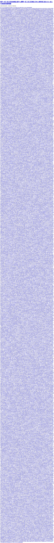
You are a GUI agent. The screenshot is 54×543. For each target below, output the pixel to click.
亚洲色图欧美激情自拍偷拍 (7, 201)
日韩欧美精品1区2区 (3, 155)
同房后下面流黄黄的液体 (25, 407)
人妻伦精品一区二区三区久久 (13, 145)
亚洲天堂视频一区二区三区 (15, 432)
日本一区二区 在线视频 (7, 153)
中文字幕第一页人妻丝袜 (40, 432)
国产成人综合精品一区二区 (46, 520)
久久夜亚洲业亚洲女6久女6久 (20, 125)
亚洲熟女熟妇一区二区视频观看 (44, 309)
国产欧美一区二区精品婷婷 (24, 270)
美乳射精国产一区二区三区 (45, 84)
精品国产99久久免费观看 (33, 337)
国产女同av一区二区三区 (11, 361)
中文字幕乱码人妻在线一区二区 (45, 242)
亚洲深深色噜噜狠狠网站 (39, 304)
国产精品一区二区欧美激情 (20, 115)
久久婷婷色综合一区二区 (47, 67)
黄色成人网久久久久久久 (11, 103)
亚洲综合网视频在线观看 (28, 374)
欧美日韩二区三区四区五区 (22, 221)
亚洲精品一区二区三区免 (43, 181)
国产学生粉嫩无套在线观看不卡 (25, 228)
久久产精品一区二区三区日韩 (47, 221)
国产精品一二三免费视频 (34, 30)
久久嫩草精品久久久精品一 (37, 62)
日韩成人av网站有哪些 (6, 286)
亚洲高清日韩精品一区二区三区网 (39, 201)
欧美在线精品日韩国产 (12, 209)
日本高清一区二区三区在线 (42, 505)
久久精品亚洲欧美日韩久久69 (33, 95)
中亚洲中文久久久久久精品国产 (8, 160)
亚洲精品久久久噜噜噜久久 (24, 22)
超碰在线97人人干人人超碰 (27, 531)
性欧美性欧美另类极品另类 (42, 54)
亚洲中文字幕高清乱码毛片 (5, 360)
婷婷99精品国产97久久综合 (24, 316)
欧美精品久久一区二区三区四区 (18, 536)
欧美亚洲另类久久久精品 (44, 350)
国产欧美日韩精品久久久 (22, 490)
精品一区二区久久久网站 (39, 86)
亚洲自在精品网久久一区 (17, 308)
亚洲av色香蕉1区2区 (49, 308)
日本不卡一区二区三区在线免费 (13, 366)
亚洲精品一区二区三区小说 (10, 524)
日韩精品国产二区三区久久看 (36, 29)
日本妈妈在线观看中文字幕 (34, 362)
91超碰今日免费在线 (36, 295)
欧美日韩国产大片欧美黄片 (41, 294)
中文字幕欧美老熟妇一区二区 (41, 35)
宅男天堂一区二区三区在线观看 (31, 491)
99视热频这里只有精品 (6, 266)
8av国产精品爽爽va (49, 460)
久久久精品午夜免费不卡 (28, 127)
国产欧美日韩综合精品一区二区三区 (28, 106)
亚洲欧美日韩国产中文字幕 (27, 186)
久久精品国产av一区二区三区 (13, 254)
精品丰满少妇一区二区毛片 (11, 165)
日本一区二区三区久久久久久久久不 (16, 382)
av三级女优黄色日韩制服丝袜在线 (43, 211)
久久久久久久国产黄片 (43, 47)
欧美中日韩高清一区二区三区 (45, 226)
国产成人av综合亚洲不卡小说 (31, 425)
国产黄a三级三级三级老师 (8, 438)
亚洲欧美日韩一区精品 (17, 389)
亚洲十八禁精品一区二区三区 (28, 115)
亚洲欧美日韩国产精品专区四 (20, 242)
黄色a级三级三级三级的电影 (16, 230)
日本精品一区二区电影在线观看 (39, 148)
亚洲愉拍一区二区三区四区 (9, 162)
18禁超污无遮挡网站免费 (44, 258)
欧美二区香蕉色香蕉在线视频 (24, 451)
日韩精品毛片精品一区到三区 (21, 266)
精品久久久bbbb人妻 (20, 533)
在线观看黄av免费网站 (46, 39)
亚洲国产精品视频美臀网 (28, 76)
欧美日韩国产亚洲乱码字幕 (17, 386)
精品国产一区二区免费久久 (35, 195)
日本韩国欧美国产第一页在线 (28, 415)
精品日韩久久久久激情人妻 (40, 300)
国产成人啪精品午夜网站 (46, 481)
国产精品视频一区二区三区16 (19, 247)
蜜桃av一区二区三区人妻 (27, 225)
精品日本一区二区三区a (34, 136)
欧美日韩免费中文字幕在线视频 (21, 113)
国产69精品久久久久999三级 (45, 40)
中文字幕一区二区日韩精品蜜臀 (42, 70)
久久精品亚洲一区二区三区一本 (12, 301)
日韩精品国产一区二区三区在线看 (10, 106)
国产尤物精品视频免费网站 (9, 41)
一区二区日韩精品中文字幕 (9, 262)
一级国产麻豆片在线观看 (41, 139)
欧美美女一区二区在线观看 (32, 392)
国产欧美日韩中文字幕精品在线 (44, 386)
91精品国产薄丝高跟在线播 (19, 136)
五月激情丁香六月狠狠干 (11, 385)
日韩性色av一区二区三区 (37, 426)
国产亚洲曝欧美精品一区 (32, 401)
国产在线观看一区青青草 (21, 280)
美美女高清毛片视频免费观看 (25, 377)
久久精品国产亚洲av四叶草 (26, 498)
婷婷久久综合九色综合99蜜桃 (10, 34)
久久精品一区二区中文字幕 (19, 181)
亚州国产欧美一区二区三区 (35, 98)
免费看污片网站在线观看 (35, 229)
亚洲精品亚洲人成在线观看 (6, 516)
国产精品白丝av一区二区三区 (11, 39)
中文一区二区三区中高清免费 (6, 348)
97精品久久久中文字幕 (15, 296)
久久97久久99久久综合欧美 (16, 30)
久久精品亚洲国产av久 (5, 272)
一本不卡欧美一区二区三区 (36, 269)
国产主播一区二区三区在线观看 (36, 531)
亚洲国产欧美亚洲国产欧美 (45, 521)
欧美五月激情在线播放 (27, 267)
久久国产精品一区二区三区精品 (12, 476)
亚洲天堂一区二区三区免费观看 (33, 51)
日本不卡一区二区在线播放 (24, 485)
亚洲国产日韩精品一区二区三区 (38, 185)
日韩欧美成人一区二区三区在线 (22, 317)
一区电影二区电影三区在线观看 (16, 245)
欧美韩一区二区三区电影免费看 (43, 30)
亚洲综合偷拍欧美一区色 (17, 416)
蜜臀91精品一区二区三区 (5, 185)
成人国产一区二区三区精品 (7, 480)
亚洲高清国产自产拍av (37, 217)
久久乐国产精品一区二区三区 (45, 354)
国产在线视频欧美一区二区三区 (10, 410)
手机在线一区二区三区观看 (35, 137)
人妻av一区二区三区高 (25, 349)
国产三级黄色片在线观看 (44, 135)
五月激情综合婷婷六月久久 (33, 537)
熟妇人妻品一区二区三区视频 (43, 406)
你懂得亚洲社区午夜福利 (45, 439)
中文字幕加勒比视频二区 (18, 464)
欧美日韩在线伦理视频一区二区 (16, 505)
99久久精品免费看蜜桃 (34, 70)
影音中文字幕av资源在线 (12, 443)
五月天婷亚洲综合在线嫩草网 (5, 418)
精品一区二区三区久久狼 (36, 247)
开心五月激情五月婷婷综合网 (18, 81)
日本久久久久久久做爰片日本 (44, 295)
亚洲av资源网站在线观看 (25, 343)
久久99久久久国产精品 (16, 373)
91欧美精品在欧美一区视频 (14, 73)
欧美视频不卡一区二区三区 (41, 144)
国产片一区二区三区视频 (39, 94)
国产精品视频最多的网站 (20, 506)
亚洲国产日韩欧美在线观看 (21, 84)
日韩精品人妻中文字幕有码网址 (6, 321)
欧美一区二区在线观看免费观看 (31, 37)
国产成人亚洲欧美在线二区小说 (27, 236)
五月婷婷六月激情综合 (8, 30)
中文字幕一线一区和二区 (23, 35)
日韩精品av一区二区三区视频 (17, 198)
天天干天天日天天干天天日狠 (8, 98)
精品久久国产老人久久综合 (48, 83)
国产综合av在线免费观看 (36, 374)
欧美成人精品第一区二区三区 (13, 458)
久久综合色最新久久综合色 (10, 81)
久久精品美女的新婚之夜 (19, 293)
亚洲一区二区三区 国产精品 (42, 358)
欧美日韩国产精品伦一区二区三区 (19, 260)
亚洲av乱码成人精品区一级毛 (49, 360)
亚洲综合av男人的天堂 (3, 258)
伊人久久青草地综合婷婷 (41, 302)
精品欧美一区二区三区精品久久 (46, 162)
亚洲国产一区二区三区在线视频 (44, 130)
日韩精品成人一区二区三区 (28, 381)
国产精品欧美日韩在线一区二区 (26, 308)
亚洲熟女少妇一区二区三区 (18, 176)
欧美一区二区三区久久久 (7, 107)
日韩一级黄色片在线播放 (14, 259)
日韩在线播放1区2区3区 (33, 489)
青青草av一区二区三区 (16, 18)
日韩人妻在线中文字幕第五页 (12, 23)
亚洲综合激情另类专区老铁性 (13, 221)
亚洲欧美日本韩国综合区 (16, 147)
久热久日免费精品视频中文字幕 (48, 157)
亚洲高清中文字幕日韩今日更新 (33, 271)
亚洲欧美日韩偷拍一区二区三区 (20, 353)
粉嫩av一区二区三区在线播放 (12, 164)
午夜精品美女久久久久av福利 (24, 32)
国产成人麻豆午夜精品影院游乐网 (17, 226)
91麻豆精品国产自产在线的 (46, 345)
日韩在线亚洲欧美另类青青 (10, 161)
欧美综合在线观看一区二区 (13, 235)
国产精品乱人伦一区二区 (38, 106)
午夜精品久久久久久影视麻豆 (27, 258)
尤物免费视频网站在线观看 (23, 348)
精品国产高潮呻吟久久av (46, 170)
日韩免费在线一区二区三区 (28, 105)
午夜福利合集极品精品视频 (40, 402)
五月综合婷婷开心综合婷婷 (46, 120)
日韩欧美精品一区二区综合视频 (32, 450)
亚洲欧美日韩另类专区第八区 (15, 336)
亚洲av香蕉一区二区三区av (26, 243)
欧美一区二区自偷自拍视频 (9, 315)
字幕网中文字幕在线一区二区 (24, 455)
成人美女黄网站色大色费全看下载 (25, 70)
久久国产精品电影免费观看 (8, 504)
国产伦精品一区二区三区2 (6, 157)
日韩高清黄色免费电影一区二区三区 (38, 215)
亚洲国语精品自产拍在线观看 (29, 272)
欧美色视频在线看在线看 (45, 89)
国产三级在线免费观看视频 (43, 431)
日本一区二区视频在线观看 (34, 375)
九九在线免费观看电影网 (39, 373)
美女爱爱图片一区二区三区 (29, 185)
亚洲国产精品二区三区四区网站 (24, 144)
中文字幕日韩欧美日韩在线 (28, 260)
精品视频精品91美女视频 (30, 194)
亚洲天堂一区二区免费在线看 (40, 296)
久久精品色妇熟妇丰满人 (48, 26)
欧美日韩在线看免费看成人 (49, 46)
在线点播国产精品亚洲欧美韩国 (37, 209)
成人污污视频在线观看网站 (29, 246)
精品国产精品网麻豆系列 (29, 13)
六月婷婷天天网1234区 (8, 228)
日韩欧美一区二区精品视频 (38, 202)
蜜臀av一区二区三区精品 (4, 148)
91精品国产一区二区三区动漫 (36, 138)
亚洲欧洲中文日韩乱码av (23, 170)
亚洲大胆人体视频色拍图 (25, 99)
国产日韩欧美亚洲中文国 (31, 414)
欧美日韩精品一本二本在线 (36, 395)
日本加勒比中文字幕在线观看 (44, 444)
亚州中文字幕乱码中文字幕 (15, 144)
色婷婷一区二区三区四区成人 (14, 219)
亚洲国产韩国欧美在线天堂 (40, 88)
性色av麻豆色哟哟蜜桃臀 (47, 168)
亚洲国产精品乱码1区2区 (43, 532)
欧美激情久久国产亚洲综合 (28, 120)
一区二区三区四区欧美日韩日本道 (9, 349)
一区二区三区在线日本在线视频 (12, 482)
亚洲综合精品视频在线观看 (9, 198)
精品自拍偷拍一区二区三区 (30, 480)
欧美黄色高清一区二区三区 (18, 190)
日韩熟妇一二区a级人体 (19, 38)
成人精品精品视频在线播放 (38, 449)
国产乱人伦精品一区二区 (9, 171)
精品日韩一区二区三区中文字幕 (9, 131)
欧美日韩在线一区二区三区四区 (17, 332)
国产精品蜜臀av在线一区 (42, 31)
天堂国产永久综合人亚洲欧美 (18, 90)
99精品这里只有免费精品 (30, 449)
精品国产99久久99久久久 (5, 287)
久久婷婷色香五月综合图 (18, 135)
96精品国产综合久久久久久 (18, 277)
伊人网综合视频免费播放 (31, 73)
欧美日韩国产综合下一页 (46, 292)
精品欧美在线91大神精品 (35, 225)
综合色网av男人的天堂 (10, 377)
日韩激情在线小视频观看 (37, 164)
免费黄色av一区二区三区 (18, 243)
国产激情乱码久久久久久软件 (11, 206)
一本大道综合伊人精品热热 (7, 88)
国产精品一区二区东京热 (44, 34)
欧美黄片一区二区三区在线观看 (42, 48)
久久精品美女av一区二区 (10, 57)
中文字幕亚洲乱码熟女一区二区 (41, 244)
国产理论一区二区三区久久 (7, 70)
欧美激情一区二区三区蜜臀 (29, 295)
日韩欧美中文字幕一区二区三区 (45, 63)
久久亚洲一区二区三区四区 (47, 327)
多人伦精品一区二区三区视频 (32, 111)
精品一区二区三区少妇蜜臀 (9, 263)
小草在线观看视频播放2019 (11, 223)
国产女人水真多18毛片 (13, 86)
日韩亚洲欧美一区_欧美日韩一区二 (29, 524)
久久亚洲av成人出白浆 (31, 79)
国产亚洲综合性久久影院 (27, 49)
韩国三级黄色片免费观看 (17, 234)
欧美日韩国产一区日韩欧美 (38, 17)
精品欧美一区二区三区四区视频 (28, 103)
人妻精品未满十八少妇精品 (7, 468)
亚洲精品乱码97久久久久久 (7, 512)
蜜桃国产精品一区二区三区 (21, 133)
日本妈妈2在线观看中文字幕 (20, 231)
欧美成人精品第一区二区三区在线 (21, 56)
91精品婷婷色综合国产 (19, 258)
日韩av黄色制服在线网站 (22, 58)
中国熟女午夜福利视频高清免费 (32, 409)
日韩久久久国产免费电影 (7, 139)
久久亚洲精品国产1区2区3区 (4, 119)
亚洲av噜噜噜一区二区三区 (32, 294)
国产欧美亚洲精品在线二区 (21, 64)
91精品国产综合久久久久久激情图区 (44, 24)
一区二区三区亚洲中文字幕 (16, 204)
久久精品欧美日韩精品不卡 (37, 521)
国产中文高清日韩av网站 (47, 173)
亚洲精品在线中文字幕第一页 (21, 454)
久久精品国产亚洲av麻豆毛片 (30, 525)
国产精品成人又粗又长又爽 (46, 115)
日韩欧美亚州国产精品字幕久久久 (23, 500)
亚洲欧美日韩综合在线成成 (20, 188)
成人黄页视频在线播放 (30, 356)
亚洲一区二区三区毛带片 (45, 325)
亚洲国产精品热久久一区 (41, 413)
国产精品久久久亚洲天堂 (11, 444)
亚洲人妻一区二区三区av (42, 18)
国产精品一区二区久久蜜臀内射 (15, 418)
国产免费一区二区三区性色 (44, 239)
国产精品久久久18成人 (8, 302)
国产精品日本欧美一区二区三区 (24, 358)
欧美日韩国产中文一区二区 (41, 398)
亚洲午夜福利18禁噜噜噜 (18, 114)
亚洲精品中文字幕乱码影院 (35, 332)
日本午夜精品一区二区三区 (22, 446)
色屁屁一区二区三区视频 (7, 42)
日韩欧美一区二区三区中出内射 (9, 90)
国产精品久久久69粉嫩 (37, 513)
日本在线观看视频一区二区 (33, 116)
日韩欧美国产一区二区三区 (26, 515)
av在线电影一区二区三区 (42, 362)
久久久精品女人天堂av (11, 256)
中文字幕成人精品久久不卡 (4, 209)
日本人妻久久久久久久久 (31, 264)
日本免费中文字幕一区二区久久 (13, 179)
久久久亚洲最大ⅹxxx (20, 305)
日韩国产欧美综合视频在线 (10, 288)
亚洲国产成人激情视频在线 (27, 136)
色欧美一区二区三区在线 (16, 425)
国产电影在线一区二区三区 (16, 468)
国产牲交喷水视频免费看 (12, 439)
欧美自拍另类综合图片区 (23, 14)
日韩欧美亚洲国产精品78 (37, 194)
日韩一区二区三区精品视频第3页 (27, 162)
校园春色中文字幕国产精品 (38, 397)
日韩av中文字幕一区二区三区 (35, 498)
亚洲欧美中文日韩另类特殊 (43, 137)
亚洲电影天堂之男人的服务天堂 (20, 173)
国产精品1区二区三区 (49, 213)
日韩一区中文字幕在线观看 (7, 538)
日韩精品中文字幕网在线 (11, 426)
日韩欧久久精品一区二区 (4, 361)
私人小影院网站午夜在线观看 (24, 504)
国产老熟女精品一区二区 (10, 243)
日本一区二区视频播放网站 (32, 500)
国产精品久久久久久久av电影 (16, 92)
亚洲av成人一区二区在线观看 (26, 198)
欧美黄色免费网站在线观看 (42, 424)
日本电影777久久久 (17, 48)
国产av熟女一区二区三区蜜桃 (44, 15)
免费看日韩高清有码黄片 (23, 154)
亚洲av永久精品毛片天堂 (37, 203)
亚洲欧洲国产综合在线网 (31, 300)
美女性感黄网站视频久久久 (25, 160)
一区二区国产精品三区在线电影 (34, 532)
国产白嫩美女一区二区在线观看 (14, 360)
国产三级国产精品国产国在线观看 (37, 328)
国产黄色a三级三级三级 (19, 350)
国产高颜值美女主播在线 (34, 267)
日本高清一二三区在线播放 (14, 465)
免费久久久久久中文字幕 (24, 21)
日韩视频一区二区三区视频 (26, 261)
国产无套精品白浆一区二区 (7, 32)
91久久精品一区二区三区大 (13, 119)
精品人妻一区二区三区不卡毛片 (11, 227)
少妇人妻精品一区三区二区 (23, 483)
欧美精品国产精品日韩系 (30, 399)
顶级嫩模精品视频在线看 (15, 46)
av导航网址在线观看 (28, 242)
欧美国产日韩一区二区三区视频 (29, 163)
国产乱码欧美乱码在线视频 (7, 184)
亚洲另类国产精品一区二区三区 (14, 483)
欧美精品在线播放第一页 (19, 29)
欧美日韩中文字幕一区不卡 (17, 315)
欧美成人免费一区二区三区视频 (33, 21)
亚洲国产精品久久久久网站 (49, 220)
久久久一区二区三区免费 (15, 341)
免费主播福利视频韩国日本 (42, 212)
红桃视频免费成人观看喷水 (49, 32)
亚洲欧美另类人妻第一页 (49, 446)
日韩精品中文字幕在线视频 (21, 287)
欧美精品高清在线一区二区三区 (30, 394)
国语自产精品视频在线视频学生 (47, 163)
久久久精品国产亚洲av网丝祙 (19, 105)
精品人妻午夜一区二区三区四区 (32, 286)
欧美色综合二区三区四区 (43, 503)
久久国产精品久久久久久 (17, 398)
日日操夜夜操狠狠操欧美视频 (40, 37)
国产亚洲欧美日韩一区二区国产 (15, 455)
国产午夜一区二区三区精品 (43, 351)
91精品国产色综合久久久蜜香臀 (23, 88)
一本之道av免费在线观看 (48, 177)
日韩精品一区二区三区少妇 (30, 342)
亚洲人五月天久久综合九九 (5, 472)
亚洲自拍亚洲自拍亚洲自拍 (11, 350)
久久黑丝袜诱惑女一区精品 (22, 201)
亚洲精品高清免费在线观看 (16, 129)
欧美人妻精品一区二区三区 (29, 80)
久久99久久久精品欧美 (10, 135)
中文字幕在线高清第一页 (16, 78)
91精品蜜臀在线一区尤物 (19, 24)
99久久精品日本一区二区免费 (35, 386)
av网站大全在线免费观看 (29, 287)
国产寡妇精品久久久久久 (24, 42)
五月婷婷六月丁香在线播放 (22, 193)
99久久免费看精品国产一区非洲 (6, 51)
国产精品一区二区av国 (24, 237)
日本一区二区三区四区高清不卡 (25, 30)
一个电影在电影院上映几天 (27, 166)
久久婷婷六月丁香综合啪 (49, 230)
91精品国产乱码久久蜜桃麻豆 (22, 238)
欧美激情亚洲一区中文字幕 (47, 80)
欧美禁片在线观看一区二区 (40, 26)
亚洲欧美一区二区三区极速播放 (29, 75)
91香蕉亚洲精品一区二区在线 (42, 95)
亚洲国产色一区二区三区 (48, 365)
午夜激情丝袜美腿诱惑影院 (27, 395)
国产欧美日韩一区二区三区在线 (48, 473)
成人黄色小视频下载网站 (43, 156)
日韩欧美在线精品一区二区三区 (7, 79)
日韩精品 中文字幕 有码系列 (14, 170)
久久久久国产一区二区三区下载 (43, 515)
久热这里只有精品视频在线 (26, 161)
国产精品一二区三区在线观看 (9, 299)
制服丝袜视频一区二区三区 (44, 496)
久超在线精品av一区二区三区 (45, 539)
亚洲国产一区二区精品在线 (49, 512)
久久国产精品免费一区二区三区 (39, 408)
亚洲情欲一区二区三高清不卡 (35, 189)
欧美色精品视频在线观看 (7, 152)
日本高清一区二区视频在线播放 (48, 255)
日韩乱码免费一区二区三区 (41, 32)
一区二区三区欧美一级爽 (42, 228)
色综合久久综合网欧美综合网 (26, 332)
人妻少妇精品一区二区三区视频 (8, 137)
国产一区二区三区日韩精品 (44, 247)
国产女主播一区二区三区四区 (19, 433)
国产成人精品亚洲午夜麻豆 (34, 152)
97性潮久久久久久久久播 (12, 474)
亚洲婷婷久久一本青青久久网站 (16, 532)
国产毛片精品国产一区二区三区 (14, 111)
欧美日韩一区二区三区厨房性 (5, 130)
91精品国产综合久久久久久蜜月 (33, 16)
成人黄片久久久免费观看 (24, 271)
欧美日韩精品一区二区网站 (43, 225)
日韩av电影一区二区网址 (24, 352)
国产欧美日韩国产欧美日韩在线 (27, 263)
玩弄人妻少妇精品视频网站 (27, 189)
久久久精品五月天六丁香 (43, 299)
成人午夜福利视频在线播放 (28, 467)
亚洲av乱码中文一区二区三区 (25, 422)
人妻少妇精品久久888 (15, 210)
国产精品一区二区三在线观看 (4, 523)
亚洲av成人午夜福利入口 (22, 419)
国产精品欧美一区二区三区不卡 (38, 481)
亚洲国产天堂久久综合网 (10, 114)
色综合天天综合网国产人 (19, 400)
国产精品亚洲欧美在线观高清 (12, 76)
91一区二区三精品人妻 (48, 369)
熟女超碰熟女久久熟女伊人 (23, 220)
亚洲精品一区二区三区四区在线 (31, 140)
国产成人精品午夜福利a (3, 8)
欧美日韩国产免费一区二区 (44, 198)
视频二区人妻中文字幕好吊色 (46, 76)
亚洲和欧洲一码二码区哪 (22, 318)
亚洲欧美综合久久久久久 (25, 417)
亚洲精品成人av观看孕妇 (46, 17)
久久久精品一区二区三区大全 (49, 442)
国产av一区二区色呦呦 (43, 498)
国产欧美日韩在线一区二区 (42, 129)
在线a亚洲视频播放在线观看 (18, 138)
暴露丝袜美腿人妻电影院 (5, 317)
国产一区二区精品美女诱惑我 (22, 140)
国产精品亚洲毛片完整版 (14, 279)
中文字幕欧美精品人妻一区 (10, 328)
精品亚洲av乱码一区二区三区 (33, 129)
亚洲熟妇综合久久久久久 (11, 33)
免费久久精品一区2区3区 (45, 217)
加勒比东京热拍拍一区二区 (23, 276)
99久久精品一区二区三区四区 (38, 318)
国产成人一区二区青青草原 (20, 459)
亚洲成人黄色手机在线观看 (20, 222)
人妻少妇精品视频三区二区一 (13, 393)
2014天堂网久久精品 (26, 320)
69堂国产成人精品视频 (17, 434)
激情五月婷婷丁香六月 (26, 517)
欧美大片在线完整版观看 (40, 401)
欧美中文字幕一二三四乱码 (46, 206)
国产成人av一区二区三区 (14, 276)
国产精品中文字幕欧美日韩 (35, 171)
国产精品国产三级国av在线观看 (34, 329)
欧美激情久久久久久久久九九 (41, 344)
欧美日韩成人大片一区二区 (31, 384)
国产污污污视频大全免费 (42, 315)
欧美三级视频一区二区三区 (45, 49)
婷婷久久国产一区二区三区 (35, 351)
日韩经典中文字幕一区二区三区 (16, 407)
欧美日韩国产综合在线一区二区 (13, 304)
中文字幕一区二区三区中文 (41, 111)
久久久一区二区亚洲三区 (18, 448)
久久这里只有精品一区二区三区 (6, 505)
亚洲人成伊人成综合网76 (28, 146)
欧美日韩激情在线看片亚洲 (4, 358)
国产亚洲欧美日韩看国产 (14, 55)
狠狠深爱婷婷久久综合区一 (24, 336)
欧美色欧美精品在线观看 (29, 172)
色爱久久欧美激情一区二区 (19, 309)
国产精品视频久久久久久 (41, 184)
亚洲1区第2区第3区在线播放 (28, 90)
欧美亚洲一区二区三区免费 (49, 500)
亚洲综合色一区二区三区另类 (5, 455)
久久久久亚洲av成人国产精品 (7, 356)
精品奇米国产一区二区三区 (45, 13)
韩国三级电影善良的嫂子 (42, 310)
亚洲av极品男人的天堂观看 (33, 22)
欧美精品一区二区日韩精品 (40, 452)
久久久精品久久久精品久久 (44, 507)
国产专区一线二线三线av (9, 381)
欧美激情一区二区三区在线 (47, 214)
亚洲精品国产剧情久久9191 (46, 205)
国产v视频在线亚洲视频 (9, 411)
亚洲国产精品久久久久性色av (33, 92)
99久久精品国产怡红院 (39, 124)
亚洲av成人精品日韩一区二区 (44, 10)
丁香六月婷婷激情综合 (40, 276)
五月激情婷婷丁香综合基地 (20, 403)
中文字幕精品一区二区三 (42, 375)
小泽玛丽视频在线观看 (44, 203)
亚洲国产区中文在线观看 (14, 184)
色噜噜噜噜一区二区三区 (14, 88)
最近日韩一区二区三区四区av (13, 59)
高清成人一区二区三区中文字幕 (32, 213)
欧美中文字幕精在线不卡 (26, 114)
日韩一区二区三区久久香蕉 (32, 296)
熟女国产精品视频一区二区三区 (31, 238)
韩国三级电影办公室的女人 (22, 442)
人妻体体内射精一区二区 (17, 340)
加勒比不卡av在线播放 (3, 447)
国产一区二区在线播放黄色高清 (45, 301)
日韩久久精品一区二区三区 (27, 8)
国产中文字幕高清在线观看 (37, 367)
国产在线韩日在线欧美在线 (6, 55)
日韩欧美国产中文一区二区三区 (37, 43)
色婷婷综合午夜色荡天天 (22, 96)
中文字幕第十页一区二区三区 (8, 116)
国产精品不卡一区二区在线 (27, 400)
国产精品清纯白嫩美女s (28, 119)
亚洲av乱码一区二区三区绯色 (7, 197)
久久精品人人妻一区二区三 (32, 100)
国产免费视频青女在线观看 (45, 312)
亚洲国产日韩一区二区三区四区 (15, 528)
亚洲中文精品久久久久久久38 (44, 161)
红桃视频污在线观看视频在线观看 (9, 136)
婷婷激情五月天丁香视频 (35, 431)
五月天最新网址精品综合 (23, 356)
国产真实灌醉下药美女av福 (8, 270)
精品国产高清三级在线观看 (32, 418)
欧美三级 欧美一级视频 (26, 34)
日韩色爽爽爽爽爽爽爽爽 (11, 29)
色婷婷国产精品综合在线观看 (48, 237)
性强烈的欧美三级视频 (32, 88)
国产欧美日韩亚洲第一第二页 (33, 516)
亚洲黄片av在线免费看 (35, 533)
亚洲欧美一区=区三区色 (30, 466)
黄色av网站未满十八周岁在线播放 (27, 226)
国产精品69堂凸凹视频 (33, 114)
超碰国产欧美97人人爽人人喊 (41, 42)
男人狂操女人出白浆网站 (42, 274)
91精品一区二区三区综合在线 (23, 71)
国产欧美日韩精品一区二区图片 (41, 450)
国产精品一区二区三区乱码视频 (35, 285)
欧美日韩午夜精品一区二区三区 (6, 226)
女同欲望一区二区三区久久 (4, 84)
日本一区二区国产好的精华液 (23, 296)
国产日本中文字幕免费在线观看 (32, 219)
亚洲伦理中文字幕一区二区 (41, 22)
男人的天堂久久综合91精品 (46, 472)
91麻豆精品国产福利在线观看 (14, 275)
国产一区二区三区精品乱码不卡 (11, 320)
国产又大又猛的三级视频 (32, 32)
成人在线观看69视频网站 (11, 67)
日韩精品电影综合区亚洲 (47, 145)
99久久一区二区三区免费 (25, 424)
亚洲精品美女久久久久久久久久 (33, 212)
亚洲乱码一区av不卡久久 (47, 352)
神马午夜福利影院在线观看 (33, 42)
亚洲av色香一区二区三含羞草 (11, 258)
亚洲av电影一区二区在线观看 (23, 16)
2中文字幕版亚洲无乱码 (15, 123)
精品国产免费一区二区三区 (33, 108)
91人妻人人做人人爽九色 (48, 123)
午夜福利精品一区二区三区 (33, 505)
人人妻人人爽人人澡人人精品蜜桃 (14, 358)
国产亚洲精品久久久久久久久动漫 (31, 178)
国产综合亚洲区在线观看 (42, 279)
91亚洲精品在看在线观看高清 (16, 42)
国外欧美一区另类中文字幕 (47, 266)
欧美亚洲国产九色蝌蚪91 (49, 344)
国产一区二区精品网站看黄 (46, 529)
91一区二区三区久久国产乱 (28, 474)
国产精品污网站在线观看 (46, 403)
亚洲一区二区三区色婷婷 (18, 50)
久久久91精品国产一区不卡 (13, 193)
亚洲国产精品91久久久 (19, 320)
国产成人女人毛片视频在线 (28, 141)
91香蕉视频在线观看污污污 (20, 295)
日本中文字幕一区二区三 (24, 528)
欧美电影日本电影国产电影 (20, 457)
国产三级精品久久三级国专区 (47, 66)
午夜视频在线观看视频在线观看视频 (35, 368)
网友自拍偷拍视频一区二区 (11, 47)
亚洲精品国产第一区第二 (43, 81)
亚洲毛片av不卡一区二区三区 (22, 254)
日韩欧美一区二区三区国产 (46, 324)
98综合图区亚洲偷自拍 (15, 16)
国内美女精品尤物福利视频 (11, 105)
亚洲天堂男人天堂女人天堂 (15, 32)
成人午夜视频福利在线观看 (46, 14)
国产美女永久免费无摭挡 (34, 176)
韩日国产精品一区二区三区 (4, 529)
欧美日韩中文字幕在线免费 (11, 400)
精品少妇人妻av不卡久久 (44, 164)
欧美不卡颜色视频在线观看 (4, 295)
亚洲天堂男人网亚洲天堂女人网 (45, 180)
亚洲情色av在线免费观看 (5, 59)
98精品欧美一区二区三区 (29, 164)
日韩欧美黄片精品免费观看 (22, 194)
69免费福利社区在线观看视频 (47, 373)
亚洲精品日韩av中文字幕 (49, 154)
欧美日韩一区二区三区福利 (7, 341)
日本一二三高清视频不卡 (5, 172)
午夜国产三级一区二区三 (13, 43)
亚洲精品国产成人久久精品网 (21, 402)
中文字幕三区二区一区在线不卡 (31, 250)
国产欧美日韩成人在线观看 (13, 238)
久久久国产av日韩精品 (10, 87)
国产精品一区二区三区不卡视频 (22, 458)
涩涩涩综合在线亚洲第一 (23, 373)
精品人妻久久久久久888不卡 (20, 75)
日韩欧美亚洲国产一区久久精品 (22, 179)
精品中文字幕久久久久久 (38, 327)
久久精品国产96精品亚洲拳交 (45, 280)
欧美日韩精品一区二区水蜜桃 (14, 213)
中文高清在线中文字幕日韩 (22, 132)
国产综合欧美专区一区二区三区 (8, 495)
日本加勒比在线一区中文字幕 (29, 231)
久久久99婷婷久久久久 (43, 223)
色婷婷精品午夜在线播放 (33, 321)
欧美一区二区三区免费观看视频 (29, 206)
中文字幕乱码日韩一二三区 (44, 251)
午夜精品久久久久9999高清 (21, 334)
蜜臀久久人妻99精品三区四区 (21, 86)
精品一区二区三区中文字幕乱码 (23, 184)
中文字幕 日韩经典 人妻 (38, 319)
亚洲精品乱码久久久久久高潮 (33, 407)
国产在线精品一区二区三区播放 (13, 397)
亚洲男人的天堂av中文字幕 (28, 328)
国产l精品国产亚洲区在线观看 (30, 86)
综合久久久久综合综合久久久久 (40, 73)
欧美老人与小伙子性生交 (48, 534)
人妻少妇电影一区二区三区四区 (32, 72)
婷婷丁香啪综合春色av (46, 523)
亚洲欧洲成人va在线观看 (37, 89)
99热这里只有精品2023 (38, 14)
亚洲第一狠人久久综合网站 (9, 18)
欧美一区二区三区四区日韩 (26, 514)
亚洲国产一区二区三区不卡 (28, 215)
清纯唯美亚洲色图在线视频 (20, 359)
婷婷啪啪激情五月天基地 (22, 55)
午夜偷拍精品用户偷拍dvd (42, 271)
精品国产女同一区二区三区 (25, 329)
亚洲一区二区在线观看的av (45, 509)
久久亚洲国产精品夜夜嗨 (12, 185)
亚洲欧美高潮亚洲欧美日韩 (41, 497)
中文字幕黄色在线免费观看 (26, 313)
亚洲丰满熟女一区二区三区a (46, 45)
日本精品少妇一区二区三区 (38, 253)
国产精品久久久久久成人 (47, 79)
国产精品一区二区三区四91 (17, 25)
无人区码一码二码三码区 (16, 460)
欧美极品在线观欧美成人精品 (28, 62)
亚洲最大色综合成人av (32, 169)
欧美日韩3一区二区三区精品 (17, 252)
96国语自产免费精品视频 (18, 57)
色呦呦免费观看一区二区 (19, 186)
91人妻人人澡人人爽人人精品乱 (28, 205)
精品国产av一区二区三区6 (49, 392)
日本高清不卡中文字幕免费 (40, 187)
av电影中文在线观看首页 (14, 480)
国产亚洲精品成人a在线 (35, 359)
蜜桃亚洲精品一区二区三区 (4, 221)
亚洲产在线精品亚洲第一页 (49, 264)
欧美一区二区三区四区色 (43, 332)
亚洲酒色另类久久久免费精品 (31, 393)
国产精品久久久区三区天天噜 (32, 220)
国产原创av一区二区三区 (27, 81)
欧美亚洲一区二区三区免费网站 (23, 83)
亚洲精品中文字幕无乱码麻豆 (31, 59)
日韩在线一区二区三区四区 (26, 171)
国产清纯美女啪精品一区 (4, 539)
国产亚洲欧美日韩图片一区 (35, 128)
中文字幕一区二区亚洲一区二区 (7, 515)
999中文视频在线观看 (29, 472)
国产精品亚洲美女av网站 (5, 43)
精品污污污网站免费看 (41, 182)
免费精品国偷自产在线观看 (12, 104)
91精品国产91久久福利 (40, 114)
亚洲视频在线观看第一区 (46, 132)
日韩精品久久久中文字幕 (20, 127)
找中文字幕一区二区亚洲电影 (48, 401)
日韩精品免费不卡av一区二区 (38, 287)
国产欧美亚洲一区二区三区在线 (47, 524)
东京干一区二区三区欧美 (20, 217)
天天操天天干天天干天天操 (35, 503)
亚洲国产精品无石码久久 (30, 17)
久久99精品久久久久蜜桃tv (48, 402)
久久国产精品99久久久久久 (46, 104)
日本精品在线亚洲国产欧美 (11, 24)
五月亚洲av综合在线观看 (30, 492)
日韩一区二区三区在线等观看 (14, 94)
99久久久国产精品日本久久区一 (28, 165)
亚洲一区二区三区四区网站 (44, 91)
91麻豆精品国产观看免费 (44, 285)
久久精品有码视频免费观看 (22, 59)
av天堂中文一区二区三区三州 (23, 213)
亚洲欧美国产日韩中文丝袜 (13, 484)
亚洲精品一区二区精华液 (19, 166)
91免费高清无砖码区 (18, 95)
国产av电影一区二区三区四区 (13, 140)
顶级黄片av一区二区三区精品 (4, 180)
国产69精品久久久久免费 (12, 113)
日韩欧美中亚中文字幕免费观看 (9, 40)
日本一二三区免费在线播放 (18, 285)
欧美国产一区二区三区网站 (15, 384)
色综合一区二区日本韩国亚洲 (37, 38)
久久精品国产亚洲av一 (20, 267)
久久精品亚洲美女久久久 (26, 536)
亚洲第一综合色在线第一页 (35, 81)
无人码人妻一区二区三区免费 (33, 184)
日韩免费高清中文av (25, 31)
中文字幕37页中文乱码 (45, 531)
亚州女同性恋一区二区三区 (47, 23)
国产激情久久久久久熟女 (38, 499)
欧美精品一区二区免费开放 (22, 255)
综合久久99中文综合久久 (44, 8)
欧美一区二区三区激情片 (45, 41)
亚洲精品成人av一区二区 (20, 80)
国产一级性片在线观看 (42, 252)
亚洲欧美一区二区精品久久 (20, 439)
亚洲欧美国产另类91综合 (22, 172)
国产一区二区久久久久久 (45, 103)
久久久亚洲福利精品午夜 (37, 84)
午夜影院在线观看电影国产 (6, 74)
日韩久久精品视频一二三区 (49, 179)
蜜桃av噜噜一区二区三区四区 (33, 389)
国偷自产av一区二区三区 (17, 406)
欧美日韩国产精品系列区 (22, 157)
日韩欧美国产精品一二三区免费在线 (13, 168)
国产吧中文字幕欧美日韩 (31, 168)
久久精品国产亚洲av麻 (37, 231)
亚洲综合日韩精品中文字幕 (26, 378)
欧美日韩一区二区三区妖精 (39, 39)
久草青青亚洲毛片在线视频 (38, 399)
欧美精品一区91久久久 (15, 17)
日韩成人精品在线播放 (43, 400)
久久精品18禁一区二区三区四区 (43, 51)
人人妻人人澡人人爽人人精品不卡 (34, 451)
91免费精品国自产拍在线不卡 (9, 427)
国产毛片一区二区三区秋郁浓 (29, 283)
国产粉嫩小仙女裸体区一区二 (9, 507)
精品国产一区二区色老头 (6, 259)
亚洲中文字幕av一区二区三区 (38, 188)
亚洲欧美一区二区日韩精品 (5, 318)
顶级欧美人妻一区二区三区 (46, 541)
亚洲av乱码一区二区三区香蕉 (24, 512)
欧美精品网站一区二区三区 (33, 471)
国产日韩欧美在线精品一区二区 (37, 474)
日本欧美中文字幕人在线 (48, 349)
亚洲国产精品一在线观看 (11, 501)
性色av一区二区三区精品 (27, 229)
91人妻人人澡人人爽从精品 (37, 193)
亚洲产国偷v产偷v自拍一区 (33, 424)
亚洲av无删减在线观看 (15, 302)
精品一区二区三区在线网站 (7, 432)
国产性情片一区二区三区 (13, 533)
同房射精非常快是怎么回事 (7, 300)
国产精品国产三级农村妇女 (36, 400)
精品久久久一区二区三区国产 (23, 432)
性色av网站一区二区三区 (6, 465)
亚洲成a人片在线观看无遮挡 (7, 332)
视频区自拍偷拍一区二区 (37, 235)
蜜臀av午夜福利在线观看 (22, 250)
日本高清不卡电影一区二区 (40, 468)
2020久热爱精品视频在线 (25, 107)
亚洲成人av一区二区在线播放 (35, 197)
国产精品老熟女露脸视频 (12, 463)
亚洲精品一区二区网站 (22, 13)
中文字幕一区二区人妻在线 (30, 221)
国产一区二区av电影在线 (37, 206)
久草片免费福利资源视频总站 (23, 279)
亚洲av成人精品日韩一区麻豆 (19, 256)
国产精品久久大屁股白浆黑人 (47, 86)
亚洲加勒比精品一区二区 (19, 8)
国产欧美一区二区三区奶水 (25, 406)
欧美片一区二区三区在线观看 (10, 50)
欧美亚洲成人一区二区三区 (24, 365)
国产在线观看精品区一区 (14, 66)
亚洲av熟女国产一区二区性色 (36, 307)
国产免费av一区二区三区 (6, 414)
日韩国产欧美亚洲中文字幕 (11, 520)
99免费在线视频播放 (40, 409)
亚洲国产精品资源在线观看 (4, 409)
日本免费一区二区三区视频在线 (39, 303)
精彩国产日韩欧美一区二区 (26, 197)
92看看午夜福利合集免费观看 (37, 222)
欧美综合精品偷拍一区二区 (25, 177)
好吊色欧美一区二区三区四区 (49, 147)
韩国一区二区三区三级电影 (35, 130)
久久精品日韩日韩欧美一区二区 (43, 160)
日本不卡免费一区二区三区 (10, 95)
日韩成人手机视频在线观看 (28, 104)
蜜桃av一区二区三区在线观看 (25, 48)
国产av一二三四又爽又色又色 (27, 354)
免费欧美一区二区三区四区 (4, 231)
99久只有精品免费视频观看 (12, 267)
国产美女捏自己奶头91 (49, 250)
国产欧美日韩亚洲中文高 (5, 149)
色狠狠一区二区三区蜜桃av (36, 506)
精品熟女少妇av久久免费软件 (31, 369)
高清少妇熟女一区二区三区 (35, 315)
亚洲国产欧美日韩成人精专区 (17, 514)
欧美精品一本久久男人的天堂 (27, 325)
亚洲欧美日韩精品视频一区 (40, 490)
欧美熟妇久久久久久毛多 (45, 277)
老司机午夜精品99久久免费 (48, 291)
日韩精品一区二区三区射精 (41, 538)
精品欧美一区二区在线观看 (41, 316)
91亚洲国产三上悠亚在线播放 (47, 125)
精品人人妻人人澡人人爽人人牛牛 (48, 253)
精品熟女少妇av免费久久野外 (16, 475)
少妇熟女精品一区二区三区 (15, 492)
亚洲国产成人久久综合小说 (48, 272)
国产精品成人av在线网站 (25, 234)
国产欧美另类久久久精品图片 (37, 104)
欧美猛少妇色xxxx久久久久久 (14, 333)
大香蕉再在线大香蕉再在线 (10, 325)
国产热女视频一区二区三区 (20, 215)
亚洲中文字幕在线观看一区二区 (33, 413)
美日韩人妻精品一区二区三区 (9, 464)
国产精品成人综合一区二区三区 (28, 203)
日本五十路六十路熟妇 (29, 214)
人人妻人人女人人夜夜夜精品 (19, 312)
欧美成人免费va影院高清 (36, 415)
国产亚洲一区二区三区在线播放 (35, 34)
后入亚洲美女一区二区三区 (9, 423)
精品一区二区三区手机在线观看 (16, 417)
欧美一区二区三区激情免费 (31, 112)
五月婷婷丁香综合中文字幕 (35, 50)
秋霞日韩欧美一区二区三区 (26, 50)
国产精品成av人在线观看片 (33, 522)
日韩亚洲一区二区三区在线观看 (43, 16)
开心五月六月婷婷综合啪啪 (13, 317)
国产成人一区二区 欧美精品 (48, 74)
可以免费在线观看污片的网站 (41, 427)
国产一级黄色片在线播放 (33, 177)
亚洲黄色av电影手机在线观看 (14, 35)
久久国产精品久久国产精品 (40, 352)
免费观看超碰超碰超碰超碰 (49, 294)
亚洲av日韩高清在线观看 (7, 144)
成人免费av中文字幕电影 (11, 324)
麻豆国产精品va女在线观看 (13, 253)
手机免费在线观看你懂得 (24, 389)
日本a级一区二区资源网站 (12, 539)
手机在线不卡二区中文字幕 (36, 15)
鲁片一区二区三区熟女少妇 (28, 181)
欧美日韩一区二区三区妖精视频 (45, 236)
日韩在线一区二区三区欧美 (11, 186)
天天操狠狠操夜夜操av (15, 264)
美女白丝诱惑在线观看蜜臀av (22, 484)
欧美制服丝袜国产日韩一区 (39, 456)
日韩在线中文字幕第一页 (17, 160)
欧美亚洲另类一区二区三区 (40, 364)
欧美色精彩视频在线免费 (34, 383)
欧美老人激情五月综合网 (23, 341)
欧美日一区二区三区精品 (21, 482)
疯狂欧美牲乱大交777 (24, 340)
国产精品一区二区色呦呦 (39, 333)
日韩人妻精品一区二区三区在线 (27, 190)
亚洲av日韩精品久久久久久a (28, 256)
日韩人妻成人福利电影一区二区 (32, 154)
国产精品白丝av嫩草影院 (26, 368)
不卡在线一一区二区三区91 (9, 406)
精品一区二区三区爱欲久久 (35, 198)
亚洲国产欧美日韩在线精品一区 (6, 365)
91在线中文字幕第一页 (29, 97)
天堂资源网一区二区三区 (12, 49)
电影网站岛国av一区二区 (47, 185)
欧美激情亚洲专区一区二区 (23, 94)
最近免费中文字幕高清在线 (38, 334)
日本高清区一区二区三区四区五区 (27, 40)
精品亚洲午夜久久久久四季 (16, 100)
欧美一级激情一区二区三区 (48, 456)
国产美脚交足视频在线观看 (46, 488)
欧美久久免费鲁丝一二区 (8, 147)
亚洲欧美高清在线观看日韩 (21, 23)
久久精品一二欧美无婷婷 (49, 302)
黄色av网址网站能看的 (42, 308)
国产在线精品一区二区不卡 (14, 327)
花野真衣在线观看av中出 (30, 255)
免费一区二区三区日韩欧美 (27, 361)
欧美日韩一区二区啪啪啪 (21, 76)
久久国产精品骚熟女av (8, 9)
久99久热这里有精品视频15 (10, 91)
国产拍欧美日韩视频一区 (17, 377)
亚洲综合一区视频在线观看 (48, 441)
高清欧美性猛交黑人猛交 (5, 533)
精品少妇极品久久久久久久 (40, 168)
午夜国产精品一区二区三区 (28, 410)
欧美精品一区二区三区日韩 (23, 72)
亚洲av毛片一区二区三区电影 (18, 195)
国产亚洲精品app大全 (43, 320)
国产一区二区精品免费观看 (48, 113)
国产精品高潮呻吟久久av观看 (9, 308)
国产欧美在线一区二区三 (25, 252)
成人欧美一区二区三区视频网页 (43, 65)
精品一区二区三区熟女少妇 (4, 513)
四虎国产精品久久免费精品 (32, 360)
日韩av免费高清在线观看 (44, 423)
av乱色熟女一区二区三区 (45, 435)
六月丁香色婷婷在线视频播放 (21, 408)
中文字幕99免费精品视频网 (32, 275)
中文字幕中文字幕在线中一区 (10, 211)
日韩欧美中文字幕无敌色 (36, 146)
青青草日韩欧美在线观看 (36, 309)
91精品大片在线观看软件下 (13, 283)
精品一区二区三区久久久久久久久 (35, 320)
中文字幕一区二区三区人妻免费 (37, 127)
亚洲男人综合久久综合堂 (7, 534)
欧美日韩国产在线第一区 (22, 480)
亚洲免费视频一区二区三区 (9, 128)
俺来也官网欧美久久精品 (44, 482)
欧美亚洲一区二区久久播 (23, 491)
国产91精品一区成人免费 (11, 292)
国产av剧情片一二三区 (30, 170)
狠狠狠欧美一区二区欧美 (47, 409)
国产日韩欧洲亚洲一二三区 (9, 196)
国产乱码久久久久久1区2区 (17, 98)
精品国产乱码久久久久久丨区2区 (38, 272)
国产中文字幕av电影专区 (31, 352)
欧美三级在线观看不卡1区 (27, 82)
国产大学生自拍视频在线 (33, 87)
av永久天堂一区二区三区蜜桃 (33, 160)
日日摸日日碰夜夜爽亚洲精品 (38, 125)
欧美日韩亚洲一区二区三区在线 (30, 490)
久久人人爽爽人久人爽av (29, 523)
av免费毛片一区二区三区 (6, 344)
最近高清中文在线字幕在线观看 (25, 204)
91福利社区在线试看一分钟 (49, 9)
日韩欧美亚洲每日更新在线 (25, 411)
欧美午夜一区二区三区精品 (42, 153)
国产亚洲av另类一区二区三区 (9, 448)
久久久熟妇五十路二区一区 (34, 245)
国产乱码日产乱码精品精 (28, 269)
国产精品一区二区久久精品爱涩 (10, 521)
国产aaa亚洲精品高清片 (42, 278)
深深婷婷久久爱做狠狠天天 (32, 335)
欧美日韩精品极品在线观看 (13, 84)
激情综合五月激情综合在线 (14, 157)
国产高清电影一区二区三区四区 (48, 438)
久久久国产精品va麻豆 (18, 155)
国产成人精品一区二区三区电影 (46, 222)
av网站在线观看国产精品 (43, 359)
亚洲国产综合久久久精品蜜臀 (20, 447)
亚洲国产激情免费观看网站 (46, 361)
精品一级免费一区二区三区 (26, 285)
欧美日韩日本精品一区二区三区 (33, 485)
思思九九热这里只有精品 (13, 523)
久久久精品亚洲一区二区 (17, 471)
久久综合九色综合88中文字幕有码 (36, 377)
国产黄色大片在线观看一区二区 (40, 179)
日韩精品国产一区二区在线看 (21, 476)
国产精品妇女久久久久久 (39, 434)
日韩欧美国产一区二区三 (36, 180)
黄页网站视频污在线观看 (31, 458)
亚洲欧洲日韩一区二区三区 (7, 413)
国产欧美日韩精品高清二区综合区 (13, 419)
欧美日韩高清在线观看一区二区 (18, 203)
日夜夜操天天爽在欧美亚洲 (21, 97)
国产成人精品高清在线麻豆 (4, 140)
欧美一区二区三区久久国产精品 (12, 239)
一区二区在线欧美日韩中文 (35, 156)
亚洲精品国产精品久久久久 (23, 74)
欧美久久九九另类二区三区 (28, 47)
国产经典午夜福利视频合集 (46, 38)
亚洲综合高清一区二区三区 (30, 157)
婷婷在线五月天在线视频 (45, 55)
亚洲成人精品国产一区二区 (32, 94)
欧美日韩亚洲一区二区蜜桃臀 (16, 51)
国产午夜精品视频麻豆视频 (41, 238)
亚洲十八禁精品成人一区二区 (29, 324)
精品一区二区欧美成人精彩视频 (36, 312)
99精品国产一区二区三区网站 (32, 483)
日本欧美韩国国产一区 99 (49, 366)
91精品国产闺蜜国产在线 (40, 442)
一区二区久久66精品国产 (17, 522)
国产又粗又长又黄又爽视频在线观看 (40, 465)
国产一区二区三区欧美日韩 (41, 140)
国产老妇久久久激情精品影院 (16, 228)
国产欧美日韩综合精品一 (24, 230)
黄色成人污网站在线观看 (15, 356)
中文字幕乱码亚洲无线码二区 (29, 125)
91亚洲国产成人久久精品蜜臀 (5, 449)
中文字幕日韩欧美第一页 (9, 540)
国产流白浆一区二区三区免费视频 (7, 71)
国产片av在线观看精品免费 (27, 277)
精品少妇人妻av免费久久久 (48, 393)
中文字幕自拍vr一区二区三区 (31, 113)
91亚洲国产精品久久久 (9, 21)
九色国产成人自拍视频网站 (33, 455)
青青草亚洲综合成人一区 (48, 254)
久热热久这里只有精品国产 (5, 268)
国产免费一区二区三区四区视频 (9, 285)
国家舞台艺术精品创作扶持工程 (14, 456)
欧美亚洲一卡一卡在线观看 (44, 262)
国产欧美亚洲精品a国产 (3, 476)
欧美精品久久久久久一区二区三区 (36, 49)
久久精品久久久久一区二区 (14, 74)
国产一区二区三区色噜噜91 (23, 73)
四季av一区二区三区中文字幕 (14, 376)
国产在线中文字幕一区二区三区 (8, 261)
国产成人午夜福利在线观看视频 (17, 197)
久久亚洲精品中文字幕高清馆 (45, 29)
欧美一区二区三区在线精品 (30, 55)
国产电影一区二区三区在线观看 (43, 176)
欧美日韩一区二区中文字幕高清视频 (10, 56)
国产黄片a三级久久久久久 (39, 113)
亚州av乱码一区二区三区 (33, 464)
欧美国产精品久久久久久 (17, 329)
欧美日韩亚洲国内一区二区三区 (13, 367)
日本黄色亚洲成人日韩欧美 (38, 457)
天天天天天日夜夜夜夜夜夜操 (17, 196)
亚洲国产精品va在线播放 (40, 83)
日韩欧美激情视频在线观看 (4, 251)
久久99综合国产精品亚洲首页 (18, 131)
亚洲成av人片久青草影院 (45, 43)
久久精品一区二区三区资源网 (14, 108)
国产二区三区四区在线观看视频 (15, 130)
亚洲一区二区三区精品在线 (45, 121)
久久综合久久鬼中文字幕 (46, 188)
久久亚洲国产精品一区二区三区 (7, 129)
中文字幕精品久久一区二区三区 (8, 441)
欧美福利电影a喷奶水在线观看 (30, 56)
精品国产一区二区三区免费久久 (16, 271)
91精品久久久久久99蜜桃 (37, 466)
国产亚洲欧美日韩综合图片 (38, 66)
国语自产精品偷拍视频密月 (12, 141)
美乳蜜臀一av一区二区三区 (46, 283)
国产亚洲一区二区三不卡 (18, 368)
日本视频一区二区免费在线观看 (32, 276)
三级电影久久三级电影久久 (40, 254)
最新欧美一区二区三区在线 (30, 133)
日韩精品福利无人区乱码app (9, 15)
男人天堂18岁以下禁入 (17, 161)
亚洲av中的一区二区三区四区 (47, 172)
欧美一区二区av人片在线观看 (16, 538)
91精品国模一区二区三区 (8, 264)
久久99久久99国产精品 (48, 495)
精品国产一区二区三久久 (33, 417)
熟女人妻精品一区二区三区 (39, 357)
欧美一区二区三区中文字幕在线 (37, 76)
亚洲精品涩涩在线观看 (12, 251)
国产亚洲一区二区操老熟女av (7, 22)
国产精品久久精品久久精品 (36, 8)
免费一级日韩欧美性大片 (36, 47)
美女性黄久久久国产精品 (18, 63)
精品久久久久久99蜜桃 (36, 482)
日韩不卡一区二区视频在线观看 (17, 351)
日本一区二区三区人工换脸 (29, 64)
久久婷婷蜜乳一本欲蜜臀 (7, 278)
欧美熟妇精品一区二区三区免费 (29, 217)
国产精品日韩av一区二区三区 (23, 122)
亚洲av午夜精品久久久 (15, 71)
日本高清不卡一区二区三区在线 (21, 39)
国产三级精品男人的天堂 (31, 179)
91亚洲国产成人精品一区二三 (38, 172)
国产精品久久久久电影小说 (46, 33)
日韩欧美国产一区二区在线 (19, 223)
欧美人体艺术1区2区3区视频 (11, 155)
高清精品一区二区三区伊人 (9, 430)
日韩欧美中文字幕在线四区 (36, 90)
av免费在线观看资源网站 (6, 108)
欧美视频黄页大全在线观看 (28, 444)
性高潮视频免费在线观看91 (14, 318)
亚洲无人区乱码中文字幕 (45, 209)
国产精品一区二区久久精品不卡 (32, 182)
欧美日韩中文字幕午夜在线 (17, 362)
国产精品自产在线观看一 (5, 113)
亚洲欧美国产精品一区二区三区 (34, 107)
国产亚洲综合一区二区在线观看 (24, 46)
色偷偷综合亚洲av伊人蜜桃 (17, 116)
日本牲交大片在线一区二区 (40, 74)
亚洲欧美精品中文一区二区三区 (35, 378)
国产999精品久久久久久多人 (6, 506)
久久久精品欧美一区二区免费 (43, 136)
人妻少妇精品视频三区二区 (12, 38)
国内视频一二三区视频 (25, 537)
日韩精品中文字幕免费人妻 (49, 37)
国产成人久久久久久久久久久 (35, 262)
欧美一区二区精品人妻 (3, 47)
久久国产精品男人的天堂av (41, 417)
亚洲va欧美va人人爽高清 (33, 144)
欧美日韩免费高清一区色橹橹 (31, 446)
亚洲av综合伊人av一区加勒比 (27, 63)
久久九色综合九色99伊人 (25, 116)
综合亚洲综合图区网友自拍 (41, 454)
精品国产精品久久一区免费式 (9, 236)
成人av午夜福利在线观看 (36, 10)
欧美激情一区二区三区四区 (40, 9)
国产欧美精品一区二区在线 (43, 174)
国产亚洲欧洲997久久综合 (11, 309)
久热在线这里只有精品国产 (19, 165)
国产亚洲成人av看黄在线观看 (37, 410)
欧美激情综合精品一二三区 (9, 362)
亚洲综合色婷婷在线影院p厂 (23, 376)
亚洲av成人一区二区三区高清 (43, 329)
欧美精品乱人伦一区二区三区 (44, 105)
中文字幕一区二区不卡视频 (25, 87)
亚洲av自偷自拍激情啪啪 (27, 227)
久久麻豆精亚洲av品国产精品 (6, 499)
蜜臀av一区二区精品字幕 (40, 425)
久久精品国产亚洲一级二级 (35, 166)
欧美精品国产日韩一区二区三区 (32, 340)
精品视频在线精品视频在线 (5, 443)
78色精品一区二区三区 (3, 229)
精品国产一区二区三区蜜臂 (33, 316)
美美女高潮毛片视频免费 (27, 121)
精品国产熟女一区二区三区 (23, 357)
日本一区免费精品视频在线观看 (35, 204)
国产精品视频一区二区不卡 (18, 440)
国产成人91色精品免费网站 (37, 493)
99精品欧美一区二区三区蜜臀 (11, 62)
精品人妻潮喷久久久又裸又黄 (33, 336)
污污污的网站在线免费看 (29, 239)
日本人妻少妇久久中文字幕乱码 (5, 485)
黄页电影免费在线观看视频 (4, 10)
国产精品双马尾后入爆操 (34, 313)
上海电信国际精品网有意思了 (5, 26)
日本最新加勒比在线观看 (11, 312)
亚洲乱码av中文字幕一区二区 (38, 145)
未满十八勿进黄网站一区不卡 (42, 286)
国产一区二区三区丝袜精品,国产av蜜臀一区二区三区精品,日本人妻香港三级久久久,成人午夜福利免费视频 (16, 7)
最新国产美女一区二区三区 (18, 507)
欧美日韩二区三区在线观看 (37, 258)
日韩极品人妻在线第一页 (39, 394)
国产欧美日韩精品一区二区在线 (27, 41)
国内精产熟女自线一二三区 (37, 423)
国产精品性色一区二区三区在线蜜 (41, 446)
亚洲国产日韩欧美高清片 (19, 121)
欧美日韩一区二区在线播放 (37, 103)
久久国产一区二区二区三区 (18, 15)
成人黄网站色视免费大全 (17, 422)
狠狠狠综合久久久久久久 (12, 10)
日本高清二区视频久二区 (29, 301)
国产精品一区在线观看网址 (15, 365)
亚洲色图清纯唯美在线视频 (39, 173)
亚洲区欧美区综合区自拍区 (23, 392)
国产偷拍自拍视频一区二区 (4, 402)
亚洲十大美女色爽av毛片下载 (22, 112)
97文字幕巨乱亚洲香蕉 (19, 49)
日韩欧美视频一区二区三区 (38, 23)
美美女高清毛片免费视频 (18, 299)
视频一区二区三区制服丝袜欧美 (13, 529)
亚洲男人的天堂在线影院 (5, 334)
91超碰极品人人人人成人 (26, 430)
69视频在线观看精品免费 (22, 89)
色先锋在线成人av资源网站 (14, 490)
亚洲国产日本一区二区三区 (14, 124)
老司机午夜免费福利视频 (34, 433)
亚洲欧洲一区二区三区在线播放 (19, 120)
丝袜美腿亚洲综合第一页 (36, 467)
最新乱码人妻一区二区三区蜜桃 (17, 537)
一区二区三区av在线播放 (48, 341)
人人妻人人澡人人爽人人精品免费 (42, 100)
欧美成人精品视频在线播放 (16, 22)
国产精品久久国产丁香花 (46, 259)
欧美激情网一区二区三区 (4, 501)
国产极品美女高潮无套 (3, 433)
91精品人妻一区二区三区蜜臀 (49, 201)
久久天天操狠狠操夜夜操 (8, 497)
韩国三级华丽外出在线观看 (41, 326)
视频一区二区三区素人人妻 (18, 171)
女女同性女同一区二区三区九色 (43, 92)
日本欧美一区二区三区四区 (11, 115)
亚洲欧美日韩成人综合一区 (34, 460)
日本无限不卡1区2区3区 (37, 405)
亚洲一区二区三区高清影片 (23, 139)
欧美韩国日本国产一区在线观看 (7, 204)
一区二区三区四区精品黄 (19, 65)
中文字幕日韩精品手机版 (43, 382)
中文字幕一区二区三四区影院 (16, 79)
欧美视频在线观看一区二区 (37, 115)
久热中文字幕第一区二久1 (46, 334)
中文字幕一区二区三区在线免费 (28, 67)
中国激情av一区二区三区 (19, 361)
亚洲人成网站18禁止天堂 (45, 194)
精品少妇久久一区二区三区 (37, 97)
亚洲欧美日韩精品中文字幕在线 (38, 133)
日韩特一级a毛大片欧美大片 (43, 50)
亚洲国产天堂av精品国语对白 (11, 215)
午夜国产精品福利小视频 (5, 82)
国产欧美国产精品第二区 (38, 345)
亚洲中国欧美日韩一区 (41, 407)
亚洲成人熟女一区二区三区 (27, 350)
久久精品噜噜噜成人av (19, 517)
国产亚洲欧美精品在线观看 (13, 409)
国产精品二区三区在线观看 (30, 39)
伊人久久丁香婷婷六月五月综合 (31, 58)
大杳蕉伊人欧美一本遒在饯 (26, 176)
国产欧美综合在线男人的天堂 (6, 182)
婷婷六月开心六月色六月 (27, 195)
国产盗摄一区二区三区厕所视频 (7, 373)
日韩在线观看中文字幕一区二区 (8, 203)
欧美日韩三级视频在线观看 (46, 62)
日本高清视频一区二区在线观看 (42, 336)
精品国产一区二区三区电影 (24, 468)
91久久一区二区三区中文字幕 (44, 119)
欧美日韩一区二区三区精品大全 (12, 133)
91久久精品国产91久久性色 (40, 59)
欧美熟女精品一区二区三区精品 (38, 67)
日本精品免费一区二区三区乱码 (8, 176)
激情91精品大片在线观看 (48, 337)
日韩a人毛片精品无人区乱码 (26, 362)
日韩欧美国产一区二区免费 (23, 219)
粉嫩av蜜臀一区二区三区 (33, 48)
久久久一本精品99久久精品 (26, 25)
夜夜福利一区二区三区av (35, 308)
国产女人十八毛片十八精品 (25, 153)
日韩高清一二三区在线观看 (31, 132)
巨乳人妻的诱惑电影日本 (22, 17)
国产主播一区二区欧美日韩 (48, 59)
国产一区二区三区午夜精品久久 (33, 122)
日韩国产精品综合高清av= (35, 57)
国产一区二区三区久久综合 (11, 242)
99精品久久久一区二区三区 (41, 154)
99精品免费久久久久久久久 (12, 217)
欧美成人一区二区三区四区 (36, 350)
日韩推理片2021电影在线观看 (15, 26)
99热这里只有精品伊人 (28, 359)
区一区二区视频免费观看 (26, 65)
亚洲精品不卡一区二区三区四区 (46, 193)
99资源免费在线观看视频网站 (24, 152)
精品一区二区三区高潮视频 (16, 237)
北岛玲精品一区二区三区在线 (26, 128)
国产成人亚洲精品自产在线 (9, 99)
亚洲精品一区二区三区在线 (34, 78)
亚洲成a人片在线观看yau (49, 483)
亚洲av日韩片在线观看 (27, 305)
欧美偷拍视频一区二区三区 (15, 182)
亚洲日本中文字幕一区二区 (22, 268)
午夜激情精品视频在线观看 (20, 10)
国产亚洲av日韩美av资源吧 (35, 24)
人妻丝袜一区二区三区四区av (21, 443)
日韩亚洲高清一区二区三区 (9, 252)
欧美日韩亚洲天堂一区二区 (25, 129)
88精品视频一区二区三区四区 (26, 370)
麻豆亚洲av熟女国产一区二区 (46, 466)
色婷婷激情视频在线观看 (20, 474)
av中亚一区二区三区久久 (48, 497)
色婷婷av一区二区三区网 (31, 14)
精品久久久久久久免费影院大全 (25, 390)
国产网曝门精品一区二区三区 (17, 313)
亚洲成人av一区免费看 (22, 66)
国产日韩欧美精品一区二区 (38, 259)
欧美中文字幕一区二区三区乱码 (24, 123)
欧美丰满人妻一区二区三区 (40, 369)
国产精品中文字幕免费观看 (23, 360)
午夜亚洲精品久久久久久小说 (41, 491)
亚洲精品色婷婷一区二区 (19, 292)
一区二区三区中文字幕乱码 (4, 214)
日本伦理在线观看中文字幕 (30, 443)
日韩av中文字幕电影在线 (35, 444)
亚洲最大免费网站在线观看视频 (37, 447)
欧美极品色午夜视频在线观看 (29, 45)
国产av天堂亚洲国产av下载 (21, 345)
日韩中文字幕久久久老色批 (33, 153)
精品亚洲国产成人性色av (40, 71)
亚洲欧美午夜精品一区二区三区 (47, 356)
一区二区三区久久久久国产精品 (16, 153)
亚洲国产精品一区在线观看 (21, 185)
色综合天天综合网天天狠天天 (6, 390)
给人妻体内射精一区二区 (16, 326)
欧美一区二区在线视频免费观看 (23, 311)
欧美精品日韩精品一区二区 (5, 408)
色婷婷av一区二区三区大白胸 (34, 278)
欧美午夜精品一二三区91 (31, 465)
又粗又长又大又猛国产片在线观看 (25, 130)
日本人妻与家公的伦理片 (31, 499)
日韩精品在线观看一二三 (18, 40)
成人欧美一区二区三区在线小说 (30, 473)
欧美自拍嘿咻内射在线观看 (37, 226)
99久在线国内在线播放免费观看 (6, 132)
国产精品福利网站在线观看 (11, 517)
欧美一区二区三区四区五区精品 (13, 214)
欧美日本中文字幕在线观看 (49, 139)
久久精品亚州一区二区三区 (11, 188)
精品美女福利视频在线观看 (45, 426)
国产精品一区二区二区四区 (42, 219)
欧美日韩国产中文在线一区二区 (26, 98)
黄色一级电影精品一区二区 (42, 245)
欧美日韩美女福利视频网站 (38, 163)
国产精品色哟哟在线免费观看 (14, 487)
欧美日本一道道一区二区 (47, 94)
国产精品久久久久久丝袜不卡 (44, 195)
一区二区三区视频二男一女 (20, 104)
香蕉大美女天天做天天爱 (12, 231)
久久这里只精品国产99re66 (16, 154)
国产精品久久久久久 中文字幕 (15, 152)
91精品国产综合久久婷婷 (24, 51)
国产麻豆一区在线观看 (10, 234)
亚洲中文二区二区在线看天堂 (18, 328)
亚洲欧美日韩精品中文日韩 (31, 26)
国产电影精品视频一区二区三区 (23, 108)
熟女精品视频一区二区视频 (33, 475)
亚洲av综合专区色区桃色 (38, 132)
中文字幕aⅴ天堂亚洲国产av (45, 459)
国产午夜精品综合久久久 (4, 38)
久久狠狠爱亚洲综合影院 (48, 238)
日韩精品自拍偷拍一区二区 (22, 304)
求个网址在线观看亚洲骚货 (45, 493)
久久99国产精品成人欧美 (28, 506)
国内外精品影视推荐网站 (41, 517)
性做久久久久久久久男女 (21, 374)
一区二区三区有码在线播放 (19, 325)
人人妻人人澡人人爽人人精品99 (42, 391)
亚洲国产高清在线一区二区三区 (47, 149)
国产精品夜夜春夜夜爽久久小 (12, 305)
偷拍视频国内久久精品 (5, 253)
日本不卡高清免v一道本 (43, 82)
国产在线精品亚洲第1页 (47, 300)
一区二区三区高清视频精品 (24, 516)
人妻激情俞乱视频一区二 (5, 213)
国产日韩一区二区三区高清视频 (9, 63)
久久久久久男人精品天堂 (24, 335)
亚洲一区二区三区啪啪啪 (10, 277)
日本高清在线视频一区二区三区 (34, 299)
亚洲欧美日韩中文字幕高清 (4, 112)
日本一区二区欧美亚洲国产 (49, 71)
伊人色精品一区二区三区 (5, 145)
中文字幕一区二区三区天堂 (12, 457)
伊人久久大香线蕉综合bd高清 (36, 227)
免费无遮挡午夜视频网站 (9, 25)
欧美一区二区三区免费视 (8, 326)
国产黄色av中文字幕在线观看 (20, 501)
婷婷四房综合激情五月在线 (35, 131)
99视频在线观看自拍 (21, 272)
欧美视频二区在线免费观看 (31, 304)
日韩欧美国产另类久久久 (38, 541)
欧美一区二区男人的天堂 (30, 476)
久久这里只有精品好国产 (37, 45)
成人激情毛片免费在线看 (23, 26)
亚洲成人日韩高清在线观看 (43, 288)
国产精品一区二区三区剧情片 (12, 394)
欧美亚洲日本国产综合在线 (35, 416)
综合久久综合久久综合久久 (25, 218)
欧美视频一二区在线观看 (44, 385)
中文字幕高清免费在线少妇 (48, 215)
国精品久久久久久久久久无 (7, 17)
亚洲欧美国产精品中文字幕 (8, 100)
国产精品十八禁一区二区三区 (6, 96)
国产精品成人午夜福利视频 (23, 465)
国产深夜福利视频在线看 (34, 310)
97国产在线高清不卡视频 (45, 165)
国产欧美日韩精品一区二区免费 (25, 18)
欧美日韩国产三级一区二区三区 (27, 174)
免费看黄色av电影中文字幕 (16, 54)
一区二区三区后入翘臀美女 (39, 419)
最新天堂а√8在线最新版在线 (11, 493)
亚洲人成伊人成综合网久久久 (31, 452)
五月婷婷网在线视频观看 (12, 295)
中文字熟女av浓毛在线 (6, 35)
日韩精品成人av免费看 (24, 79)
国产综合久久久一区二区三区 (16, 515)
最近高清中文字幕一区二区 (28, 509)
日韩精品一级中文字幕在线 (40, 58)
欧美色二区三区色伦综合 (8, 237)
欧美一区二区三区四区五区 (37, 463)
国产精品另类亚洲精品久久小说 (40, 484)
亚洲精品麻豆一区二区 (39, 56)
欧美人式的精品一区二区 (40, 178)
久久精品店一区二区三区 (14, 466)
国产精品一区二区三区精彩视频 (41, 250)
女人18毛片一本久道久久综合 (7, 123)
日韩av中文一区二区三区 (28, 447)
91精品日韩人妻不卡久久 (21, 178)
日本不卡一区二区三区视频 (7, 401)
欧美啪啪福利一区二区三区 (22, 449)
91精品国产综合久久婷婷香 (45, 64)
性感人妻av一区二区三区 (41, 340)
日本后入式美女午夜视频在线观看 (7, 425)
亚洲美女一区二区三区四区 (24, 244)
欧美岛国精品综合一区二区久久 (18, 503)
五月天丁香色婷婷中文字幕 (12, 37)
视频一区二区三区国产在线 (35, 440)
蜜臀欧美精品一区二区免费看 (4, 238)
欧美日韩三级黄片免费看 (27, 533)
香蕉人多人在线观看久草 (38, 403)
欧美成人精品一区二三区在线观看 (12, 97)
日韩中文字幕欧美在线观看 (30, 23)
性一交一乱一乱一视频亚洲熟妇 (10, 45)
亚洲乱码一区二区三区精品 (23, 264)
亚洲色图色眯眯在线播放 (8, 14)
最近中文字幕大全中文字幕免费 (27, 138)
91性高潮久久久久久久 (37, 459)
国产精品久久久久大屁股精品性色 (12, 178)
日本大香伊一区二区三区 (11, 8)
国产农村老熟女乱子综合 (17, 87)
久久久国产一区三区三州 (33, 512)
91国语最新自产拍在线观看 (8, 16)
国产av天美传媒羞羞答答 (36, 105)
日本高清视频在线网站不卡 (10, 416)
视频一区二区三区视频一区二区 (27, 307)
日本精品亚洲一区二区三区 (12, 80)
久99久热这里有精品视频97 (25, 169)
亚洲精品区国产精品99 (14, 132)
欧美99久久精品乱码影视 (5, 235)
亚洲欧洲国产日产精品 (34, 211)
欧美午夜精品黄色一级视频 (35, 82)
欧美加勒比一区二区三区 (43, 57)
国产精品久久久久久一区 (41, 177)
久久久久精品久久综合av (4, 202)
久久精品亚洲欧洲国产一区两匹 (31, 268)
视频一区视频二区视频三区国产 (29, 541)
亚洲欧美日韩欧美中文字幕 (46, 246)
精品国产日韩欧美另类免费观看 (25, 278)
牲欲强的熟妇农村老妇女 (25, 299)
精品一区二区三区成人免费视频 (31, 266)
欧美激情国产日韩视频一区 (31, 419)
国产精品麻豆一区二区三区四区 (23, 212)
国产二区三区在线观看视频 (28, 309)
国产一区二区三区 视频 (7, 375)
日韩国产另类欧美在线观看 (32, 376)
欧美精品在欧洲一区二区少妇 (44, 146)
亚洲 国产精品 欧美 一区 (20, 43)
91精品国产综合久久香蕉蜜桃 (17, 307)
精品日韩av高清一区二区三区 (13, 272)
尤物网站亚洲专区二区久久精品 (37, 325)
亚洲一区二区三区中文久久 (26, 351)
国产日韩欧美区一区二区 (37, 64)
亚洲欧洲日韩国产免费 (14, 96)
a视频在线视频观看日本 (29, 96)
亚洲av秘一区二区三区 (35, 174)
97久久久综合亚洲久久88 (34, 25)
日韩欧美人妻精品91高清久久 (15, 70)
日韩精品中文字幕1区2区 (36, 119)
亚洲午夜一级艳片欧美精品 (29, 33)
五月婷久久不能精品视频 (34, 448)
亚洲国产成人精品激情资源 (22, 291)
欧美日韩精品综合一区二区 (47, 124)
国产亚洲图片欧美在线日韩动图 (18, 205)
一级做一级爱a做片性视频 (20, 229)
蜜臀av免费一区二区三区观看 (40, 275)
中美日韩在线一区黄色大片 (9, 329)
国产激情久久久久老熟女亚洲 (28, 38)
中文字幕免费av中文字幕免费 (42, 122)
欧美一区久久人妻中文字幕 (37, 96)
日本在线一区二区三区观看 (24, 9)
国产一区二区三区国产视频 (44, 430)
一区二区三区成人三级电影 (46, 96)
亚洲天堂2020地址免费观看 (47, 56)
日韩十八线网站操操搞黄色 (14, 58)
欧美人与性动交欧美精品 (35, 91)
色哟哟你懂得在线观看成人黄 (13, 112)
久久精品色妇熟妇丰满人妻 (41, 483)
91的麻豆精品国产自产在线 (6, 275)
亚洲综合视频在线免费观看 (31, 124)
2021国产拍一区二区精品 (20, 62)
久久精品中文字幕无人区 (15, 122)
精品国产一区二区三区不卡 (8, 92)
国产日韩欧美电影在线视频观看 (13, 442)
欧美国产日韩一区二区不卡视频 (42, 489)
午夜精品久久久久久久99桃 (14, 89)
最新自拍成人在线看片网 (45, 97)
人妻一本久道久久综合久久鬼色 (46, 141)
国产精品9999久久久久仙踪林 (32, 139)
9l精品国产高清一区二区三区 (11, 284)
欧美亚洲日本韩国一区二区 (4, 72)
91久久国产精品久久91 (27, 312)
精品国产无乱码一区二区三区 (22, 124)
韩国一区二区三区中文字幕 (20, 410)
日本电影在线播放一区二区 (32, 83)
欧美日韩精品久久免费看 (33, 46)
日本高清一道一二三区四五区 (48, 434)
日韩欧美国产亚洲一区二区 (9, 31)
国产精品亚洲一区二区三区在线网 (33, 31)
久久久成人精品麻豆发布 (6, 219)
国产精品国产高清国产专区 (13, 280)
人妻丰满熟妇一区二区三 (7, 417)
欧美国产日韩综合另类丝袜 (16, 187)
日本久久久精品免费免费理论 (43, 99)
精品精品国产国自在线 (36, 239)
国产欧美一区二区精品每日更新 (12, 148)
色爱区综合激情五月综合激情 (26, 57)
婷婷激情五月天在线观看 (37, 301)
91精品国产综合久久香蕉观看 (18, 530)
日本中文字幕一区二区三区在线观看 (8, 383)
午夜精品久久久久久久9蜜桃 (6, 245)
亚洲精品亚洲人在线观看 (17, 169)
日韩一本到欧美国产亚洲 (13, 149)
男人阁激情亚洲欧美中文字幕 (22, 327)
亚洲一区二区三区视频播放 (4, 254)
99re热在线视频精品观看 (49, 140)
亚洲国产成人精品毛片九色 (7, 541)
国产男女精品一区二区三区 (11, 75)
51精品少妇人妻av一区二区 (33, 432)
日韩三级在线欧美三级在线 (43, 305)
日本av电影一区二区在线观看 (18, 91)
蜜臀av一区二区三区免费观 (18, 41)
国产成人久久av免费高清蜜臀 (8, 307)
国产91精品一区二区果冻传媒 (13, 435)
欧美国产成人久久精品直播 (21, 513)
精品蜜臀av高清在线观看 (19, 284)
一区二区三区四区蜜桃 (20, 149)
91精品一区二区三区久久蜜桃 (17, 174)
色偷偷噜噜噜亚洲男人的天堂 (45, 463)
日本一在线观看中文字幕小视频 (18, 262)
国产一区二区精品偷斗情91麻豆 (12, 450)
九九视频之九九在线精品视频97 (14, 220)
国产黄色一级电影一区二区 (25, 95)
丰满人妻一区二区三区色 (11, 269)
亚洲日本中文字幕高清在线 (37, 256)
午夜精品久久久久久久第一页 (18, 225)
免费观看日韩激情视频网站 (27, 293)
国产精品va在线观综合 (15, 369)
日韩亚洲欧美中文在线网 (43, 370)
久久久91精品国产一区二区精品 (24, 337)
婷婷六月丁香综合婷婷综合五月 (37, 155)
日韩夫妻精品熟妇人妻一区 (43, 218)
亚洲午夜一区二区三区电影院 (17, 128)
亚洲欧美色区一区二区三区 (41, 108)
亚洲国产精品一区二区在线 (43, 131)
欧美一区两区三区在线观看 (42, 343)
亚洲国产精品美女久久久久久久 (24, 375)
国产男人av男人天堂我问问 (33, 343)
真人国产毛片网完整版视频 (33, 71)
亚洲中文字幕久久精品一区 (49, 432)
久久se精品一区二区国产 (19, 103)
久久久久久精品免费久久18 (38, 356)
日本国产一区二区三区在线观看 (5, 94)
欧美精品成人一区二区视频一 (18, 354)
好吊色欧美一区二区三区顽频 (19, 269)
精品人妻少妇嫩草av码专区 (41, 220)
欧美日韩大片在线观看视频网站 (25, 78)
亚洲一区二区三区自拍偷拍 (37, 40)
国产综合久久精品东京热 (43, 189)
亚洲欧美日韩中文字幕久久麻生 (21, 37)
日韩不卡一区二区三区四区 (6, 73)
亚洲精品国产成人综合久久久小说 (35, 430)
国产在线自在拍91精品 (9, 169)
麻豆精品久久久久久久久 (29, 481)
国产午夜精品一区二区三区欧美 (26, 137)
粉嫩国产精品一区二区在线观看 (38, 80)
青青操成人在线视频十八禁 (44, 204)
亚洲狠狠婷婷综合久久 (41, 267)
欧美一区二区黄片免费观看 (18, 162)
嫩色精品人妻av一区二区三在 (6, 276)
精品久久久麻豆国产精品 (31, 357)
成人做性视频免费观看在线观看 (14, 491)
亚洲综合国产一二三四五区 (29, 482)
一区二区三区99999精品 (16, 14)
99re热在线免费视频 (31, 441)
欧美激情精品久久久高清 (40, 393)
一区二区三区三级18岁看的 (39, 525)
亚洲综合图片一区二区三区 (49, 303)
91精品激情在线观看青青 (6, 364)
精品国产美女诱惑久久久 (5, 319)
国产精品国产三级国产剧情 (14, 212)
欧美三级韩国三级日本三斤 (41, 471)
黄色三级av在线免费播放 (32, 9)
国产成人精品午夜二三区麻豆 (45, 90)
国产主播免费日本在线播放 (12, 246)
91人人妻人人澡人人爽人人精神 (34, 99)
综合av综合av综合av (20, 82)
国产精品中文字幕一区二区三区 (36, 121)
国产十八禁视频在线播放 (7, 210)
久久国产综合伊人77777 (29, 367)
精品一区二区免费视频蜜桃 (18, 430)
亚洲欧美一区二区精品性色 (44, 128)
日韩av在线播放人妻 (41, 116)
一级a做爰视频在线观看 (14, 83)
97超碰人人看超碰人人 (25, 274)
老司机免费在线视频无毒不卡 (26, 310)
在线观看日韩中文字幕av (23, 499)
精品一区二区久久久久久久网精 (27, 155)
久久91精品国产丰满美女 (9, 471)
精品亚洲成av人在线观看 (34, 228)
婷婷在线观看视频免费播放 (44, 98)
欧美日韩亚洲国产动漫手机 (39, 473)
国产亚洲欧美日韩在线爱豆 (45, 506)
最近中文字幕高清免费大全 (48, 418)
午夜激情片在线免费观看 (48, 114)
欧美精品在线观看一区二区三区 (39, 255)
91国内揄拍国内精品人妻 (37, 539)
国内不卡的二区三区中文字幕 (29, 457)
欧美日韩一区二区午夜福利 (18, 378)
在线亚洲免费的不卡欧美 (8, 54)
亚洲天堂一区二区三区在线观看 (41, 72)
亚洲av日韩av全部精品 (10, 488)
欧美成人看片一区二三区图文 (14, 294)
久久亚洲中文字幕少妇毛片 (21, 394)
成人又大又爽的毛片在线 (16, 504)
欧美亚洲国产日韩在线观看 (14, 405)
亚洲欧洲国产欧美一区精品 (17, 99)
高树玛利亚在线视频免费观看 (44, 260)
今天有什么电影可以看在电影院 (20, 146)
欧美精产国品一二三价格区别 (14, 13)
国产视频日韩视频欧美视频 (22, 393)
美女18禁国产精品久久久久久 (26, 15)
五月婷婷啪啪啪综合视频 (41, 46)
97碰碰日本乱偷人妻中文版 (7, 66)
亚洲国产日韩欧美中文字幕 (11, 173)
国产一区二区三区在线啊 (7, 122)
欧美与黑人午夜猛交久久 (13, 82)
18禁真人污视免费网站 (44, 138)
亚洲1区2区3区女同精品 (20, 227)
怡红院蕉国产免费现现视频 (26, 196)
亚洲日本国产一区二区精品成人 (31, 402)
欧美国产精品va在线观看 (26, 24)
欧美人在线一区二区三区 (49, 398)
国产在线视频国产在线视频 (33, 54)
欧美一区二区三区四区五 (38, 476)
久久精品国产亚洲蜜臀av (32, 495)
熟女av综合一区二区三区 (4, 256)
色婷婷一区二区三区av (45, 106)
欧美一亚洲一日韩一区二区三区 (37, 120)
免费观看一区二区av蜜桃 (37, 13)
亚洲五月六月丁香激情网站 (17, 310)
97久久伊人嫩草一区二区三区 (6, 83)
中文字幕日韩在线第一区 (4, 23)
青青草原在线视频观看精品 (10, 120)
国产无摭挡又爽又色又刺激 (44, 415)
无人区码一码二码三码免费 (42, 475)
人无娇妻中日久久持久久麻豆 (34, 406)
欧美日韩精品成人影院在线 (27, 29)
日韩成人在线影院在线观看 (33, 147)
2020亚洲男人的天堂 (9, 46)
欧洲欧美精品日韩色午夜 (13, 180)
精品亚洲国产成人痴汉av (17, 21)
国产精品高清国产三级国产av (34, 382)
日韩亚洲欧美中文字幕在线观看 (6, 154)
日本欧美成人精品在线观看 (40, 311)
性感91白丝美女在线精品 (30, 408)
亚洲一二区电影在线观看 (19, 209)
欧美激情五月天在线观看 (22, 145)
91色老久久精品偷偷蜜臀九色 (7, 177)
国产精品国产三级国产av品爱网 (32, 442)
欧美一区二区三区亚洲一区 (6, 294)
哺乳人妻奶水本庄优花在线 (43, 107)
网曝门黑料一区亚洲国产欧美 (10, 146)
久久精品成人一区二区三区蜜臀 (34, 218)
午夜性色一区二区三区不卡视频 (45, 190)
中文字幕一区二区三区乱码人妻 (29, 459)
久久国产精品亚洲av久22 (32, 434)
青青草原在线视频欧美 (6, 483)
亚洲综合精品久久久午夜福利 (35, 507)
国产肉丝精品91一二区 (33, 427)
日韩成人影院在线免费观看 (42, 87)
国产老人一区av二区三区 (39, 376)
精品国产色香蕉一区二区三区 (30, 520)
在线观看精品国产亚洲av (46, 353)
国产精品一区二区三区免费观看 (36, 141)
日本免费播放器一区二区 (49, 22)
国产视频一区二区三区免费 (31, 74)
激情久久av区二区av (5, 49)
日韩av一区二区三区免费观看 (10, 65)
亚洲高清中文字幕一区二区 (25, 54)
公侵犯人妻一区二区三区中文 (7, 187)
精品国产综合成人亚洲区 (45, 256)
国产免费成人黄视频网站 (28, 43)
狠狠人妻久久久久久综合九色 (43, 171)
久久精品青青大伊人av (28, 280)
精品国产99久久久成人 (29, 193)
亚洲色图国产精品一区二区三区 (27, 385)
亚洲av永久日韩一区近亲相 (39, 487)
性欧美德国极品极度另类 (12, 163)
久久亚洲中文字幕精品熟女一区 (46, 530)
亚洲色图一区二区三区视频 (19, 67)
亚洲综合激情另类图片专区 (38, 283)
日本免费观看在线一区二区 (39, 79)
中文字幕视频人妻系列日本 (23, 111)
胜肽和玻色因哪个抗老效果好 (25, 386)
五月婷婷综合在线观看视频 (37, 205)
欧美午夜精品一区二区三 (36, 181)
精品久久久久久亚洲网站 (26, 131)
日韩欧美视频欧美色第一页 (23, 275)
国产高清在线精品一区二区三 (39, 441)
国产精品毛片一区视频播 (24, 92)
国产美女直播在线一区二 (9, 542)
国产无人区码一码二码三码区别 (37, 488)
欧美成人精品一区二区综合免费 (32, 35)
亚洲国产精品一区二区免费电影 (13, 194)
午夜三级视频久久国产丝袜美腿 (27, 135)
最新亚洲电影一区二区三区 (8, 475)
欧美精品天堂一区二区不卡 (11, 125)
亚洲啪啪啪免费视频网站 (20, 163)
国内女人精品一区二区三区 (21, 301)
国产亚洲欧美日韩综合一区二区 (15, 344)
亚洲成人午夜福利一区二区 (16, 9)
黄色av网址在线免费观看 (6, 58)
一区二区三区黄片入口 (25, 495)
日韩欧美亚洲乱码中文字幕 (40, 534)
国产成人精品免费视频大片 (19, 521)
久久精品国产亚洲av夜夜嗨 (19, 395)
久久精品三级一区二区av (28, 10)
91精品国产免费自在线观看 (9, 189)
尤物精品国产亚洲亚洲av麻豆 (15, 321)
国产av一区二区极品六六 (38, 55)
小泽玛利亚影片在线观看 (12, 345)
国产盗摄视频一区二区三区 (36, 251)
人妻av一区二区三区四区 (32, 468)
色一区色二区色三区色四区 (10, 195)
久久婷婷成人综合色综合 (21, 397)
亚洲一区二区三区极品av (30, 201)
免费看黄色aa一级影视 (9, 340)
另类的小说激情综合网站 (28, 222)
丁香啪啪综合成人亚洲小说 (34, 18)
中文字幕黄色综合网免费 (47, 75)
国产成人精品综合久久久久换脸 (30, 173)
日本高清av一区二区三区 (40, 147)
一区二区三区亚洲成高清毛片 (46, 210)
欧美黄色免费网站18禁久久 (22, 148)
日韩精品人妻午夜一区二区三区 (22, 409)
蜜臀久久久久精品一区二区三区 (36, 277)
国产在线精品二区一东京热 (28, 91)
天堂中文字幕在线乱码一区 (30, 66)
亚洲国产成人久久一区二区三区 (9, 368)
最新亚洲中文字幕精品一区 (21, 239)
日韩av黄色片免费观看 (29, 180)
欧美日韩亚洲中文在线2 (38, 520)
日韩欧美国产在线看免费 (34, 65)
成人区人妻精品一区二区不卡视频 (20, 520)
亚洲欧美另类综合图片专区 (42, 25)
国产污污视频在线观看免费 (20, 47)
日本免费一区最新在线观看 (36, 135)
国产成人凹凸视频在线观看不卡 (13, 72)
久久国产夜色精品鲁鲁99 (32, 438)
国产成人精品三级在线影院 (38, 324)
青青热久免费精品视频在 (17, 423)
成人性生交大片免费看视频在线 (36, 41)
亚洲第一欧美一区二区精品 (4, 439)
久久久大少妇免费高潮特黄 (21, 523)
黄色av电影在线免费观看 (29, 84)
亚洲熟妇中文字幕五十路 (17, 137)
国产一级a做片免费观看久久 (42, 21)
